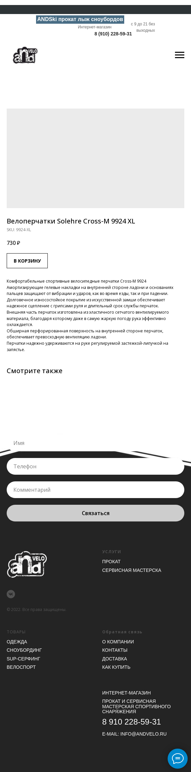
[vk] (11, 594)
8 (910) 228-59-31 (113, 33)
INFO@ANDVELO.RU (143, 734)
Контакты (115, 650)
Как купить (116, 667)
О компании (118, 641)
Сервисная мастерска (131, 570)
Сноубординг (24, 650)
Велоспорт (21, 667)
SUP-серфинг (23, 658)
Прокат (111, 561)
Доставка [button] (114, 658)
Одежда (17, 641)
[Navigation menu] (179, 55)
